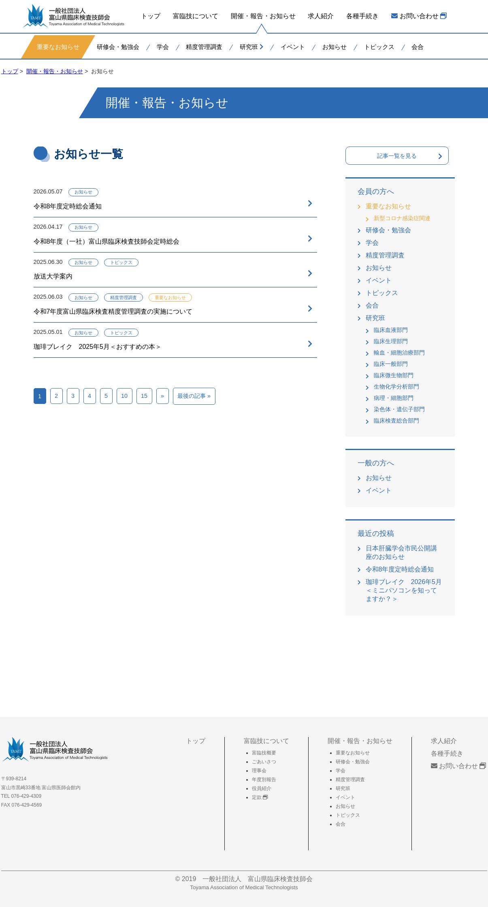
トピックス (379, 46)
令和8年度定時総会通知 (68, 206)
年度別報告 (264, 779)
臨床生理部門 (391, 341)
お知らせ (334, 46)
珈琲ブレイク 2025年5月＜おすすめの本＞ (98, 346)
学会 (162, 46)
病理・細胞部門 (393, 398)
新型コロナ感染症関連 (402, 218)
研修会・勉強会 (117, 46)
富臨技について (195, 16)
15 (144, 396)
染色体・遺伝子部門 (399, 409)
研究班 (251, 46)
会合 (417, 46)
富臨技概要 (264, 753)
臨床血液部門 (391, 330)
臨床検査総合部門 (396, 420)
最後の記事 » (194, 396)
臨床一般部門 (391, 364)
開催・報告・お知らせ (262, 16)
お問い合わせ (419, 16)
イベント (293, 46)
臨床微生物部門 (393, 375)
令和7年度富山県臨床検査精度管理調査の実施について (113, 311)
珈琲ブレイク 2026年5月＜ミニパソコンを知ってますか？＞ (404, 590)
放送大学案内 (53, 276)
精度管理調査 (204, 46)
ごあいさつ (264, 762)
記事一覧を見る (397, 156)
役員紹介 (261, 788)
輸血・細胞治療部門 (399, 352)
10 (124, 396)
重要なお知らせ (58, 46)
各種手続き (362, 16)
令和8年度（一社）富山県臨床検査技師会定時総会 (107, 241)
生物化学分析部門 (396, 386)
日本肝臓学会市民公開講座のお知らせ (401, 552)
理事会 (259, 770)
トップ (150, 16)
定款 (260, 797)
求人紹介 (321, 16)
